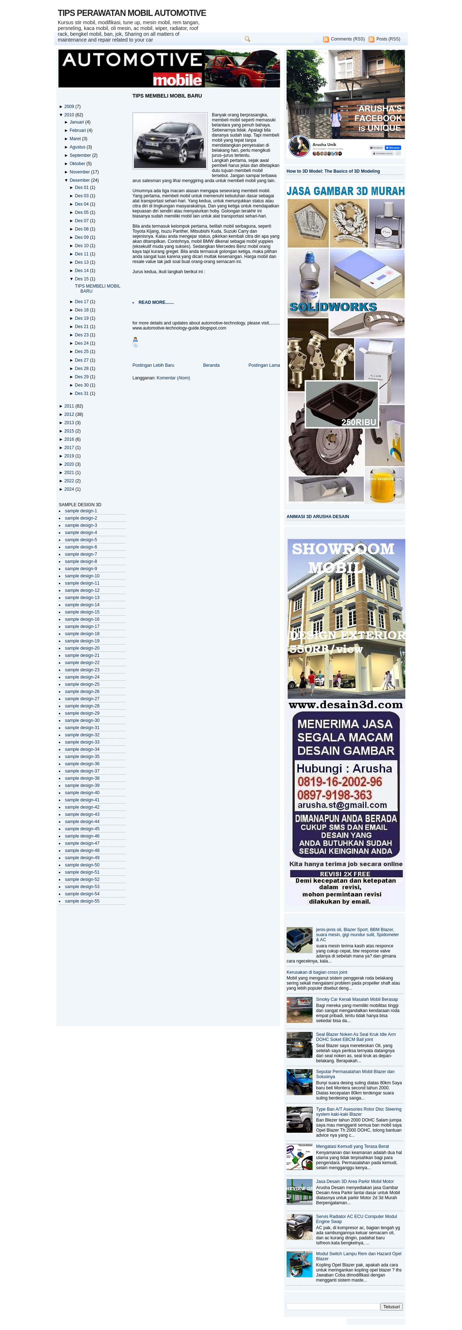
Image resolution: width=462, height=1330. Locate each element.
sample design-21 (82, 655)
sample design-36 (82, 763)
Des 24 (82, 343)
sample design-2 (81, 518)
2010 (69, 114)
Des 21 (82, 326)
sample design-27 (82, 698)
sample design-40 (82, 792)
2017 (69, 447)
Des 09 (82, 237)
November (80, 172)
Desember (80, 180)
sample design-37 (82, 771)
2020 (69, 464)
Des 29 (82, 376)
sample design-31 (82, 727)
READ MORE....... (156, 302)
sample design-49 (82, 857)
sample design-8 (81, 561)
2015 (69, 431)
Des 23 (82, 334)
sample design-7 (81, 554)
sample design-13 (82, 597)
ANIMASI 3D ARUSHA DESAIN (318, 516)
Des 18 (82, 310)
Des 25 (82, 351)
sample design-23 (82, 669)
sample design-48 (82, 850)
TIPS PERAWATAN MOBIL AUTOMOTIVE (132, 13)
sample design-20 (82, 648)
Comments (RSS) (348, 39)
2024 (69, 489)
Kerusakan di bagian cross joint (317, 972)
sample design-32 (82, 734)
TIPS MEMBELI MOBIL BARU (167, 96)
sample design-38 (82, 778)
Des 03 (82, 195)
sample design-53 (82, 886)
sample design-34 (82, 749)
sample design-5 (81, 539)
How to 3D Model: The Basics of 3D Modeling (333, 171)
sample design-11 (82, 583)
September (81, 155)
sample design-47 (82, 843)
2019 (69, 456)
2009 (69, 106)
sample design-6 (81, 547)
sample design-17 (82, 626)
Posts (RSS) (388, 39)
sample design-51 (82, 872)
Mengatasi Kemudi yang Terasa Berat (352, 1146)
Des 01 (82, 187)
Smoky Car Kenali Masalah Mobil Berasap (357, 999)
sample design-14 (82, 604)
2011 (69, 406)
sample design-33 (82, 742)
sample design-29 (82, 713)
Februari (78, 130)
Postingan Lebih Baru (153, 365)
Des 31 (82, 393)
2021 (69, 472)
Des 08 (82, 229)
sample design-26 (82, 691)
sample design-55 (82, 901)
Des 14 (82, 270)
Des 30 (82, 385)
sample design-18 (82, 633)
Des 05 (82, 212)
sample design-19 (82, 641)
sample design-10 (82, 575)
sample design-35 (82, 756)
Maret (76, 138)
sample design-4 (81, 532)
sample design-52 (82, 879)
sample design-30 (82, 720)
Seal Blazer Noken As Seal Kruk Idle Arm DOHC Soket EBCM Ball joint (356, 1037)
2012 (69, 414)
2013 (69, 422)
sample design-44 (82, 821)
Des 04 (82, 204)
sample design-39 (82, 785)
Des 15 (82, 278)
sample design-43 (82, 814)
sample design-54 (82, 893)
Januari (77, 122)
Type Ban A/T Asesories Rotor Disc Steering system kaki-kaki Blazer (359, 1112)
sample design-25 (82, 684)
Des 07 (82, 220)
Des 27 (82, 360)
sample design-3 (81, 525)
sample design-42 (82, 807)
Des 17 (82, 301)
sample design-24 (82, 677)
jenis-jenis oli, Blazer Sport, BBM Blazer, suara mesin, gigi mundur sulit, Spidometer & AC (357, 934)
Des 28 (82, 368)
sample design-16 (82, 619)
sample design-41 (82, 799)
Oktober (78, 163)
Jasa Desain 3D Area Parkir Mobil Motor (355, 1181)
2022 (69, 480)
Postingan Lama (264, 365)
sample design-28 (82, 706)
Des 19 (82, 318)
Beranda (211, 365)
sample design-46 (82, 836)
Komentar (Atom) (173, 377)
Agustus (78, 147)
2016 (69, 439)
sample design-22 (82, 662)
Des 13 (82, 262)
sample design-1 (81, 510)
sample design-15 (82, 612)
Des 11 (82, 254)
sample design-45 (82, 828)
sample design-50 (82, 865)
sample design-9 (81, 568)
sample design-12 (82, 590)
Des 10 (82, 245)
